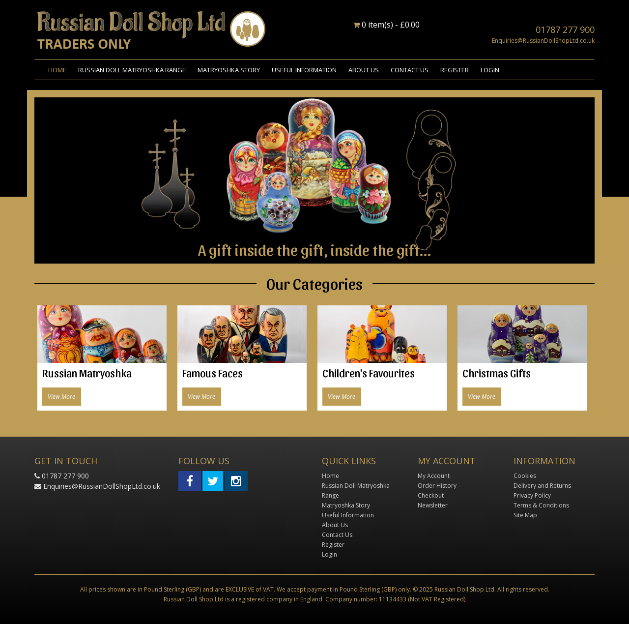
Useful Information (304, 69)
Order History (437, 485)
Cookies (525, 476)
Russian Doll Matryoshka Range (132, 69)
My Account (434, 476)
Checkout (431, 495)
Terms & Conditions (541, 505)
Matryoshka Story (229, 69)
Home (57, 69)
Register (454, 69)
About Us (363, 69)
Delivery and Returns (542, 485)
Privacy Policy (532, 495)
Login (490, 69)
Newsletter (433, 505)
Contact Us (410, 69)
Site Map (525, 515)
